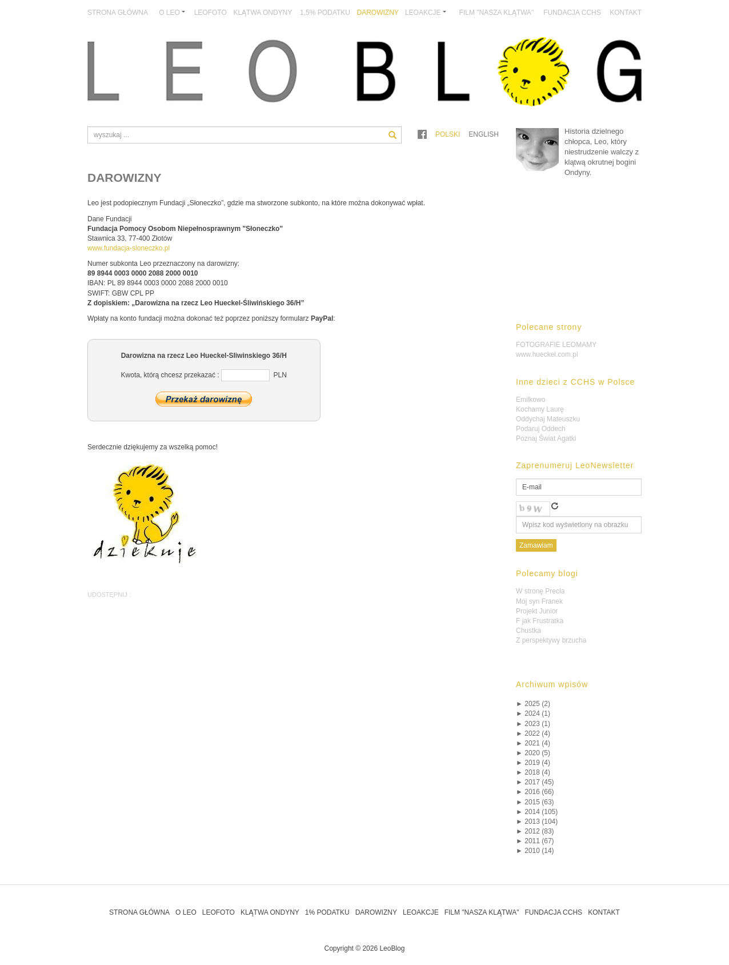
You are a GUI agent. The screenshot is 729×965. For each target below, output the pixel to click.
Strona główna (117, 13)
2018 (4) (533, 772)
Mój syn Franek (539, 601)
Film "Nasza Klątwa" (496, 13)
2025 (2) (533, 704)
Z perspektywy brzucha (551, 640)
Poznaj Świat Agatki (546, 438)
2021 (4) (533, 743)
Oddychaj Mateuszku (548, 419)
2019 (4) (533, 763)
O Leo (186, 912)
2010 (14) (535, 851)
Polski (447, 134)
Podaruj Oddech (541, 429)
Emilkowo (530, 400)
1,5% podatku (325, 13)
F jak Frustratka (539, 621)
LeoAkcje (421, 912)
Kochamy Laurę (540, 409)
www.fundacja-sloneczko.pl (128, 248)
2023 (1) (533, 724)
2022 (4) (533, 733)
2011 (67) (535, 841)
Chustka (528, 631)
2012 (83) (535, 831)
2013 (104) (537, 822)
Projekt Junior (537, 611)
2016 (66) (535, 792)
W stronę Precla (540, 591)
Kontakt (626, 13)
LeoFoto (210, 13)
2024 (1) (533, 713)
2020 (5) (533, 753)
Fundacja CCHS (572, 13)
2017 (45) (535, 782)
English (483, 134)
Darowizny (378, 13)
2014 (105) (537, 812)
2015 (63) (535, 802)
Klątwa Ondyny (262, 13)
